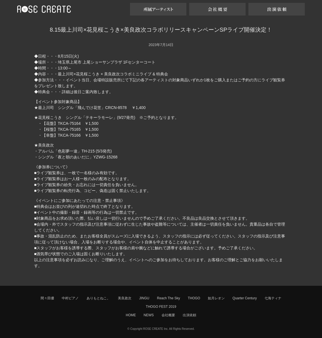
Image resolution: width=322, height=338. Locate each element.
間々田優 (47, 298)
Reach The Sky (168, 298)
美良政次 (124, 298)
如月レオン (216, 298)
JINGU (144, 298)
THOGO (194, 298)
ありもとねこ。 (98, 298)
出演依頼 (189, 315)
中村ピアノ (70, 298)
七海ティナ (272, 298)
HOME (131, 315)
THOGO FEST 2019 (161, 307)
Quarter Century (245, 298)
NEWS (149, 315)
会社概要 (168, 315)
